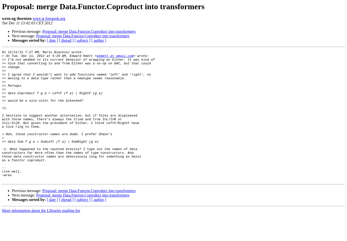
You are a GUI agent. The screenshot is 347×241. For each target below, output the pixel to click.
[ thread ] (66, 40)
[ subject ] (82, 40)
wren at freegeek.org (49, 18)
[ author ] (98, 40)
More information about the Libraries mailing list (41, 237)
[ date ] (52, 40)
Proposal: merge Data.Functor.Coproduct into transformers (89, 31)
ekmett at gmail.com (115, 57)
